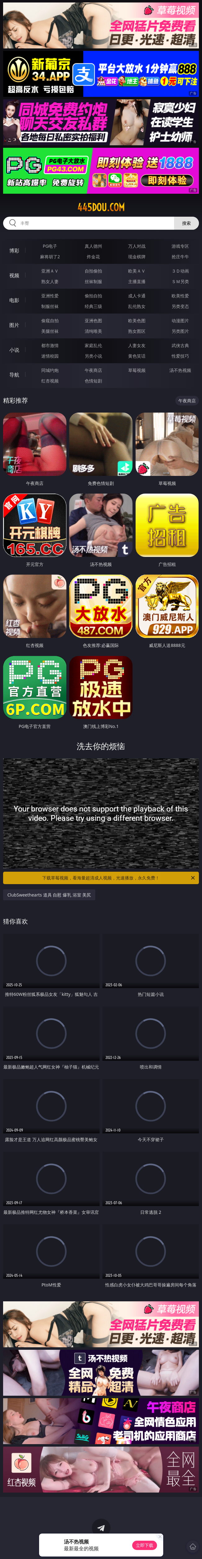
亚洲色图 (93, 320)
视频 (14, 275)
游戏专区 (180, 246)
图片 (14, 325)
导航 (14, 374)
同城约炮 (50, 370)
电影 (14, 300)
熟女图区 (137, 331)
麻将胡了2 (50, 257)
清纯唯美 (93, 331)
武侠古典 (180, 345)
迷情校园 (50, 356)
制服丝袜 (50, 306)
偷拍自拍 (93, 296)
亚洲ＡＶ (50, 271)
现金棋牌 (137, 257)
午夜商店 (93, 370)
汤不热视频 (180, 370)
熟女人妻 (50, 281)
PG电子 (50, 246)
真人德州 (93, 246)
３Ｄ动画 (180, 271)
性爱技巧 (180, 356)
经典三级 (93, 306)
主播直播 (137, 281)
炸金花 (93, 257)
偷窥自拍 (50, 320)
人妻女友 (137, 345)
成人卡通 (137, 296)
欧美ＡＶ (137, 271)
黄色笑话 (137, 356)
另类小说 (93, 356)
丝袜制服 (93, 281)
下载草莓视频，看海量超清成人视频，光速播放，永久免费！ (119, 878)
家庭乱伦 (93, 345)
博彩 (14, 250)
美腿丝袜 (50, 331)
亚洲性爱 (50, 296)
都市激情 (50, 345)
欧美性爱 (180, 296)
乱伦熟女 (137, 306)
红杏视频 (50, 381)
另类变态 (180, 306)
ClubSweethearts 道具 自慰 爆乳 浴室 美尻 (49, 895)
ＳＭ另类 (180, 281)
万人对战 (137, 246)
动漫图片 (180, 320)
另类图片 (180, 331)
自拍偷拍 (93, 271)
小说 (14, 349)
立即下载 (144, 1545)
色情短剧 (93, 381)
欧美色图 (137, 320)
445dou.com (101, 207)
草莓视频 (137, 370)
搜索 (186, 223)
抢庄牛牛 (180, 257)
